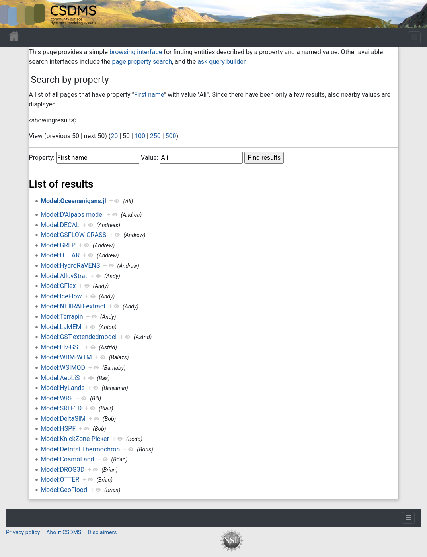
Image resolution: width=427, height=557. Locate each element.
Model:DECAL (60, 225)
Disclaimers (102, 532)
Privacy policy (23, 532)
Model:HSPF (58, 428)
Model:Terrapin (62, 316)
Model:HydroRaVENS (70, 265)
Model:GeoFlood (64, 490)
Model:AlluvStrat (64, 276)
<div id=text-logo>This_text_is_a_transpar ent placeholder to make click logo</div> (12, 14)
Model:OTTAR (60, 255)
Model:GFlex (58, 286)
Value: (149, 157)
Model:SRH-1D (61, 408)
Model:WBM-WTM (66, 357)
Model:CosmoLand (67, 459)
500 (171, 136)
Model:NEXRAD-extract (73, 306)
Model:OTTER (60, 479)
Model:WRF (57, 398)
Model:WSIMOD (63, 367)
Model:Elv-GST (61, 347)
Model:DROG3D (62, 469)
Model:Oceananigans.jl (73, 201)
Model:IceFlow (61, 296)
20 (114, 136)
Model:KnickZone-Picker (75, 439)
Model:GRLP (58, 245)
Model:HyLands (63, 388)
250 (155, 136)
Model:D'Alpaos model (72, 214)
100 (140, 136)
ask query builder (221, 61)
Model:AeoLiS (60, 378)
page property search (142, 61)
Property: (42, 157)
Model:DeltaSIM (63, 418)
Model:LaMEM (61, 327)
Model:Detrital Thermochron (80, 449)
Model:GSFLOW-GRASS (73, 235)
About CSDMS (63, 532)
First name (149, 94)
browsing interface (135, 52)
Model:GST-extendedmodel (79, 337)
